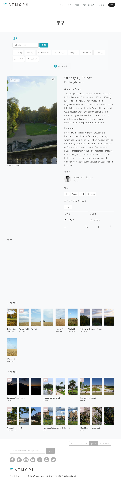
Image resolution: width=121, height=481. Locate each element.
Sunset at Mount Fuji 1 (16, 396)
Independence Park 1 (51, 396)
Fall (67, 192)
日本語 (84, 442)
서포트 (95, 4)
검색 (44, 45)
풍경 (63, 4)
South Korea (11, 429)
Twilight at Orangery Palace (91, 327)
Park (82, 192)
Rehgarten (11, 327)
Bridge (32, 58)
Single (68, 205)
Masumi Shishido (83, 176)
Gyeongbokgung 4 (14, 426)
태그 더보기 (60, 64)
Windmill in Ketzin (73, 327)
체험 (71, 4)
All (18, 52)
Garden (85, 52)
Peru (45, 429)
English (74, 442)
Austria (82, 399)
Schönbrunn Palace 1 (88, 396)
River (98, 52)
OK (50, 449)
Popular (43, 52)
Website (77, 179)
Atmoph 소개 (82, 4)
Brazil (45, 399)
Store (107, 4)
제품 (55, 4)
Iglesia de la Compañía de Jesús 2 (56, 426)
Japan (9, 399)
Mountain (58, 52)
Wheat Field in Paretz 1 (12, 357)
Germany (79, 80)
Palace (74, 192)
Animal (18, 58)
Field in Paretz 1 (60, 327)
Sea (72, 52)
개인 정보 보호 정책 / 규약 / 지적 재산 (61, 474)
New (29, 52)
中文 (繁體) (104, 442)
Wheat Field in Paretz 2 (28, 327)
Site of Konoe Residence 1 (90, 426)
